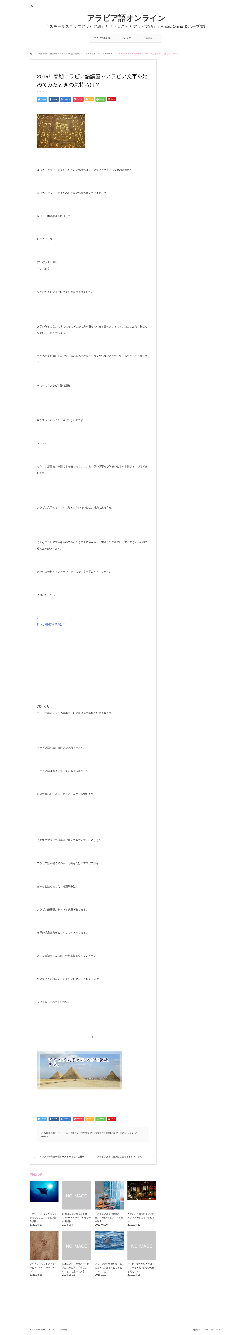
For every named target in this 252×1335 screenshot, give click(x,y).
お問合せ (150, 38)
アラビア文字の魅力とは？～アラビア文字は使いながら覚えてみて (140, 1268)
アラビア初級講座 (102, 40)
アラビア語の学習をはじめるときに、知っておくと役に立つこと (108, 1268)
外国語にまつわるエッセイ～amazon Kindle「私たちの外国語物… (76, 1217)
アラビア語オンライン (126, 18)
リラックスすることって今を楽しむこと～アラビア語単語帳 (43, 1217)
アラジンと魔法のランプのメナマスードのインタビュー (140, 1217)
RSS (32, 5)
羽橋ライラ (56, 1133)
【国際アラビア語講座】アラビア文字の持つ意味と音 (59, 53)
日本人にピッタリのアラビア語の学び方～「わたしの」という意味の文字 (75, 1268)
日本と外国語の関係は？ (51, 624)
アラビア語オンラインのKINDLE (98, 53)
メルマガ (126, 38)
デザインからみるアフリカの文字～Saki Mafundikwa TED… (44, 1268)
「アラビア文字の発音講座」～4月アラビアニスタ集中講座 (109, 1217)
